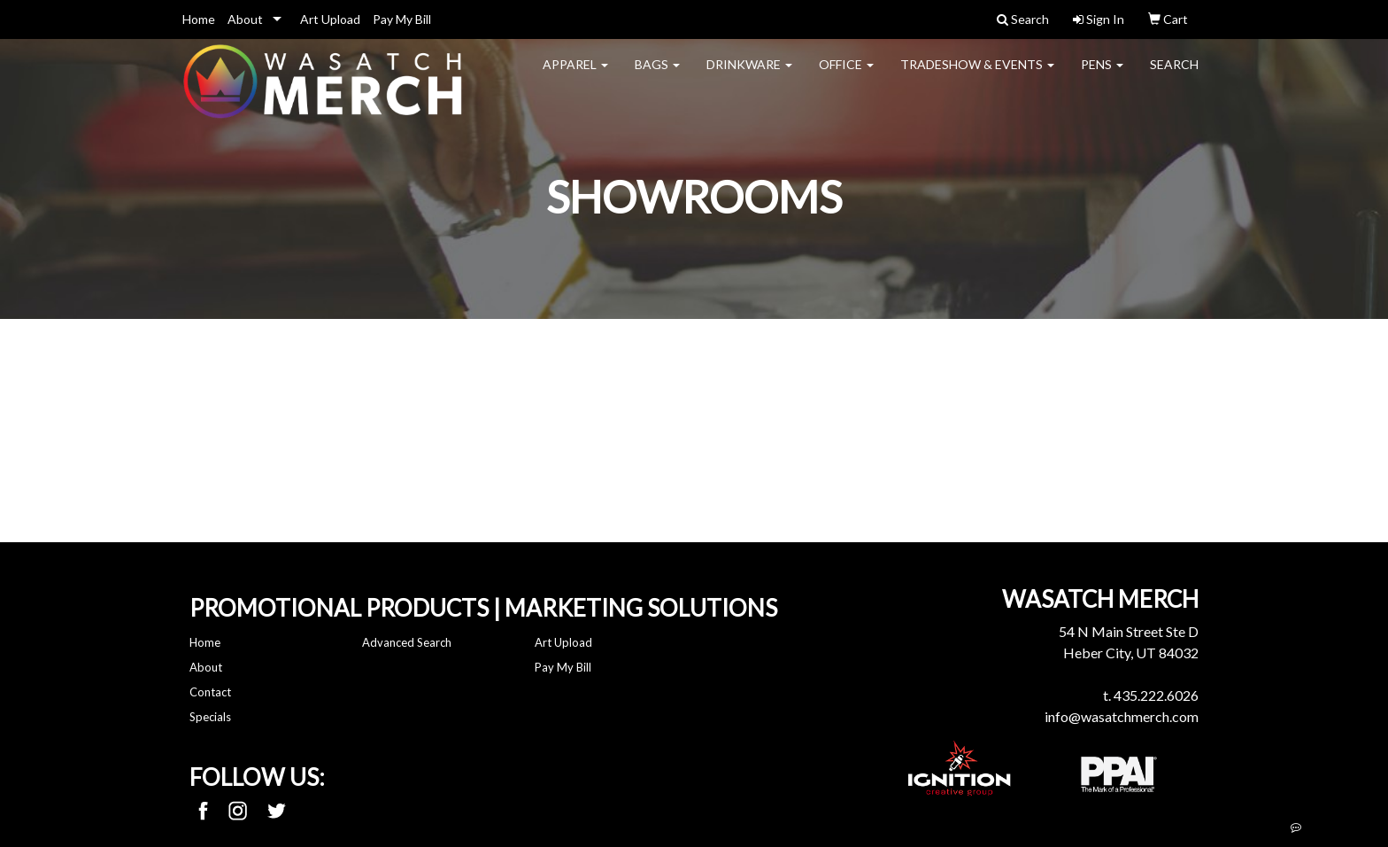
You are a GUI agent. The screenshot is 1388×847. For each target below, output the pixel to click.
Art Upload (330, 19)
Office (846, 75)
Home (198, 19)
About (245, 19)
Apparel (575, 75)
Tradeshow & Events (977, 75)
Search (1174, 75)
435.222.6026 (1156, 695)
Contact (210, 692)
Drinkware (749, 75)
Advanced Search (406, 642)
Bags (657, 75)
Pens (1102, 75)
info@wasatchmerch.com (1122, 716)
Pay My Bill (402, 19)
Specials (210, 717)
